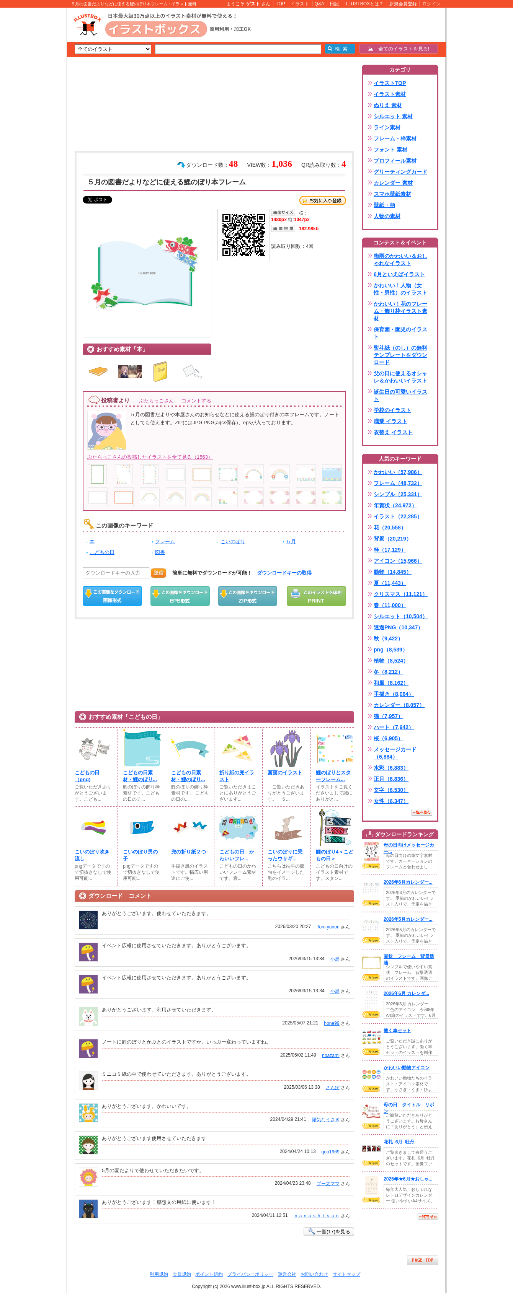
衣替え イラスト (393, 432)
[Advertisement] (30, 126)
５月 (291, 541)
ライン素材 (387, 127)
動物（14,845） (393, 572)
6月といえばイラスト (399, 274)
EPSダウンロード (180, 596)
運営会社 (287, 1274)
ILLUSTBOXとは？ (364, 4)
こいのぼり (233, 541)
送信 (158, 573)
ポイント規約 (209, 1274)
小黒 (335, 959)
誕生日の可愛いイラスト (400, 395)
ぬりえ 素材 (388, 105)
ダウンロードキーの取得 (284, 573)
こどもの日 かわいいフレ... (236, 855)
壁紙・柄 (384, 205)
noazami (331, 1055)
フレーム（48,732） (398, 483)
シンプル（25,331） (398, 494)
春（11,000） (390, 605)
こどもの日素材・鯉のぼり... (140, 776)
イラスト (300, 4)
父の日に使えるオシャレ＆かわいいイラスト (400, 377)
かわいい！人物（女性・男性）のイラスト (400, 289)
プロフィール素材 (395, 161)
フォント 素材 (390, 150)
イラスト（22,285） (398, 516)
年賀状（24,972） (395, 505)
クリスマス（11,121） (401, 594)
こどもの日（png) (87, 776)
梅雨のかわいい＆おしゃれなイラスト (400, 259)
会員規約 (182, 1274)
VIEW (371, 866)
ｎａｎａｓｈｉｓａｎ (317, 1215)
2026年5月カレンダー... (408, 919)
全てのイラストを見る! (399, 49)
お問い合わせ (314, 1274)
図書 (160, 552)
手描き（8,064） (394, 694)
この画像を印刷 (316, 596)
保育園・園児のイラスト (400, 333)
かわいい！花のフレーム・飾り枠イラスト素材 (400, 311)
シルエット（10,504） (401, 616)
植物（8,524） (391, 661)
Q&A (320, 4)
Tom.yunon (328, 927)
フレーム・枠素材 (395, 138)
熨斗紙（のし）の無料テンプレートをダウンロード (400, 355)
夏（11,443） (390, 583)
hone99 (331, 1023)
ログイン (431, 4)
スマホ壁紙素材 (392, 194)
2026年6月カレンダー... (408, 882)
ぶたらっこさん (156, 401)
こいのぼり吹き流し (92, 855)
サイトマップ (346, 1274)
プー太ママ (328, 1183)
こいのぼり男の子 (140, 855)
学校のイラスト (392, 410)
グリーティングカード (400, 172)
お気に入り (322, 200)
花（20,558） (390, 527)
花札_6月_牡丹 (399, 1142)
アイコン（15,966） (398, 561)
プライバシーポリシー (250, 1274)
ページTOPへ (422, 1260)
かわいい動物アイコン (407, 1067)
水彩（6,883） (391, 768)
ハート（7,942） (394, 727)
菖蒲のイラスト (285, 772)
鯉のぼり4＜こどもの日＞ (334, 855)
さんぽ (333, 1087)
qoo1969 (331, 1152)
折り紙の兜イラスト (236, 776)
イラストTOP (390, 83)
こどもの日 (102, 552)
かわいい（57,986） (398, 472)
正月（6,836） (391, 779)
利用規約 (159, 1274)
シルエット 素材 (393, 116)
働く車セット (397, 1030)
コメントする (196, 401)
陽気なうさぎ (326, 1119)
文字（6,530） (391, 790)
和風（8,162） (391, 683)
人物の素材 (387, 216)
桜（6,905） (388, 738)
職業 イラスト (390, 421)
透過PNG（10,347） (398, 627)
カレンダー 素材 (393, 183)
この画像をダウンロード (112, 596)
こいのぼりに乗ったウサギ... (285, 855)
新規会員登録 (403, 4)
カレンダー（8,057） (399, 705)
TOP (280, 4)
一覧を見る (422, 812)
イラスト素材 (390, 94)
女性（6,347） (391, 801)
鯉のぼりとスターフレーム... (333, 776)
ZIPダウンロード (248, 596)
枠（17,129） (390, 550)
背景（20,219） (393, 539)
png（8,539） (391, 649)
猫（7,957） (388, 716)
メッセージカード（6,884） (395, 753)
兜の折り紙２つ (188, 852)
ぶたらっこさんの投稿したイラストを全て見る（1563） (150, 457)
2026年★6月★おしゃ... (408, 1179)
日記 (334, 4)
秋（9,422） (388, 638)
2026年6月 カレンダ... (406, 993)
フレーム (165, 541)
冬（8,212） (388, 672)
